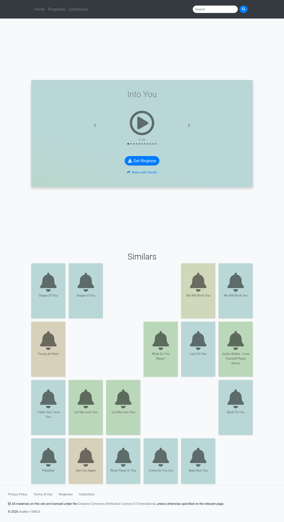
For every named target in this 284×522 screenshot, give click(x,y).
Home (39, 9)
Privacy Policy (17, 494)
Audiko (24, 512)
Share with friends (142, 172)
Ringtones (56, 9)
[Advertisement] (142, 49)
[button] (95, 125)
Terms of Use (43, 494)
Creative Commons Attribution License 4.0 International (116, 504)
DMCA (35, 512)
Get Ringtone (142, 160)
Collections (78, 9)
